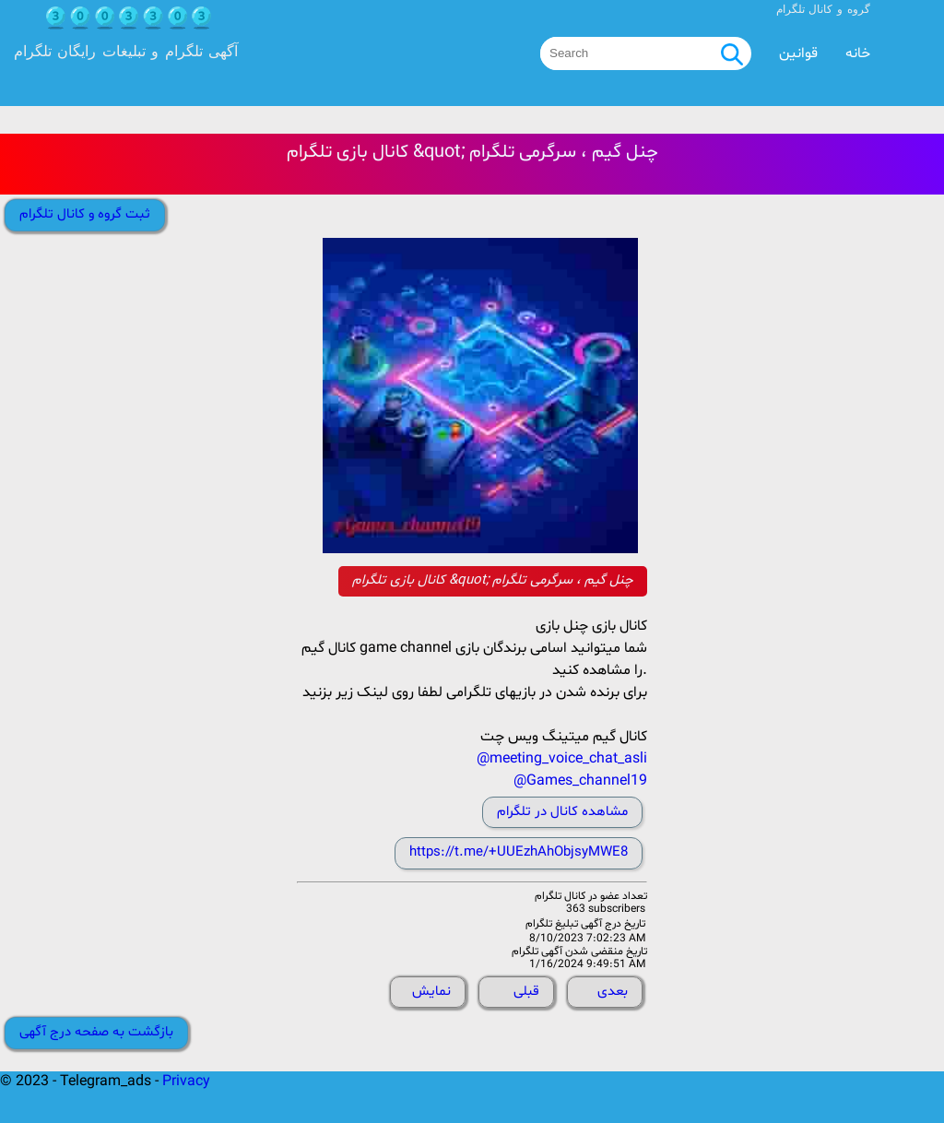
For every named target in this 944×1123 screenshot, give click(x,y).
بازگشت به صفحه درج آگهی (96, 1032)
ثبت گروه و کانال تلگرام (84, 214)
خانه (857, 53)
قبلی (526, 991)
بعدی (612, 991)
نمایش (431, 991)
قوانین (798, 53)
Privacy (186, 1081)
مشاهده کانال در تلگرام (562, 812)
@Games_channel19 (580, 781)
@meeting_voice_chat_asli (562, 759)
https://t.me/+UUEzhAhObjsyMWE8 (518, 852)
